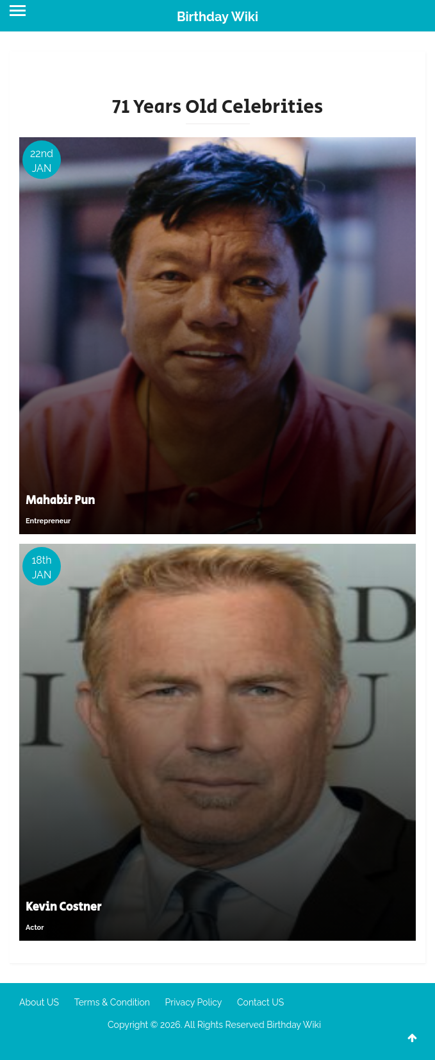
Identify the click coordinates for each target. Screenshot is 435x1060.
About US (39, 1002)
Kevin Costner (63, 907)
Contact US (260, 1002)
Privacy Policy (193, 1002)
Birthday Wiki (217, 16)
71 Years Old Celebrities (218, 107)
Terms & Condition (112, 1002)
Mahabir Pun (60, 500)
